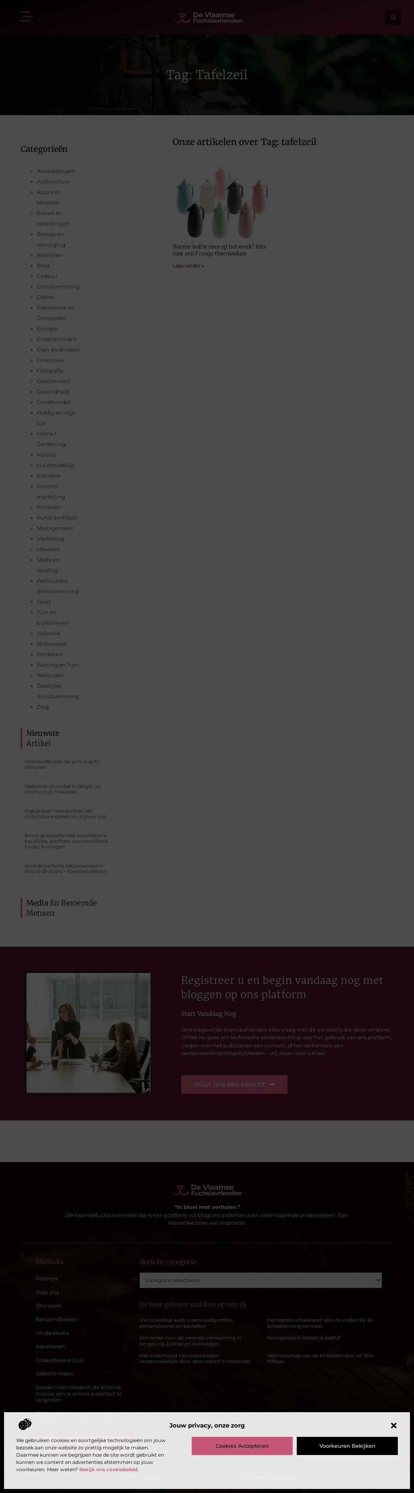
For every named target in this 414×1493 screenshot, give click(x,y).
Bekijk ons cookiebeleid (108, 1469)
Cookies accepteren (242, 1445)
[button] (394, 1425)
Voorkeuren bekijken (347, 1445)
